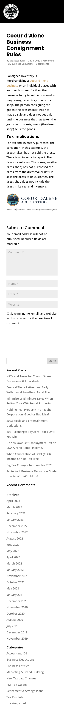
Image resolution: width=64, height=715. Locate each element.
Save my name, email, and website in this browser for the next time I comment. (31, 318)
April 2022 (13, 557)
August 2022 (14, 538)
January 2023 (15, 520)
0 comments (42, 63)
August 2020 (14, 620)
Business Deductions (22, 63)
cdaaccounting (17, 60)
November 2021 (17, 576)
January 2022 (15, 570)
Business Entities (17, 666)
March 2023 (14, 507)
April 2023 (13, 501)
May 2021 (12, 588)
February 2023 (15, 513)
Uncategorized (16, 703)
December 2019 (16, 632)
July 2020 (12, 626)
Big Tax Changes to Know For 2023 (29, 465)
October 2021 (15, 582)
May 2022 (12, 551)
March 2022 (14, 563)
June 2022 (12, 544)
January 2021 (15, 595)
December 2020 (16, 601)
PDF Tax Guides (16, 685)
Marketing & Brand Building (25, 672)
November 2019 (17, 638)
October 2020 (15, 613)
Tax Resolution (16, 697)
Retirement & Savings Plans (24, 691)
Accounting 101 (16, 653)
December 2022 (16, 526)
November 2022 (17, 532)
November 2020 (17, 607)
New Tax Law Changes (21, 678)
